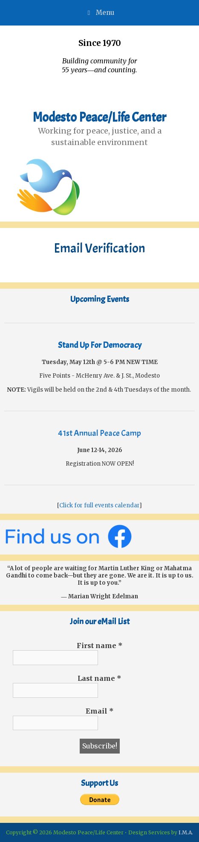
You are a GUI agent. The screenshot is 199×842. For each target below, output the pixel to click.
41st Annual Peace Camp (99, 433)
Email (100, 711)
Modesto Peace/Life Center (99, 117)
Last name (99, 678)
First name (100, 645)
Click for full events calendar (99, 505)
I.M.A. (186, 832)
